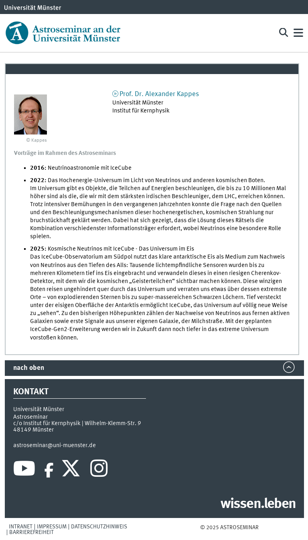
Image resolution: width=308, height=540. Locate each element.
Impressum (52, 527)
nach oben (28, 368)
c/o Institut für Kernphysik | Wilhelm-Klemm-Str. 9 (77, 423)
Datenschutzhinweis (99, 527)
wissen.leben (258, 504)
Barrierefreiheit (31, 532)
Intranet (20, 527)
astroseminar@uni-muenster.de (54, 445)
